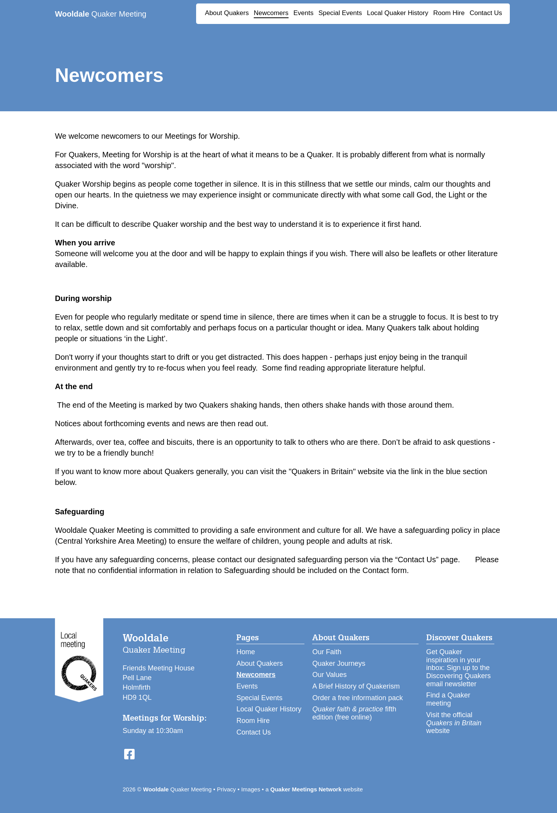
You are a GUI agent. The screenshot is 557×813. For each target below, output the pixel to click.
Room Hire (449, 13)
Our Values (329, 675)
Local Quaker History (397, 13)
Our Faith (326, 652)
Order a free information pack (357, 698)
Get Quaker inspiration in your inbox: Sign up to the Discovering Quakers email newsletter (458, 668)
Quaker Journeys (338, 663)
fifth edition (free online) (354, 713)
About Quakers (227, 13)
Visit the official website (454, 723)
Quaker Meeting (100, 14)
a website (314, 789)
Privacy (226, 789)
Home (245, 652)
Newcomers (271, 13)
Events (303, 13)
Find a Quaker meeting (448, 699)
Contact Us (486, 13)
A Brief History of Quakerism (356, 686)
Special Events (340, 13)
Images (250, 789)
